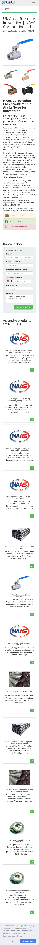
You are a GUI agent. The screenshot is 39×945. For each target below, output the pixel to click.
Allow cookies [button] (28, 941)
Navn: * (9, 254)
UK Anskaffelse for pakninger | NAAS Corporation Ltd (19, 891)
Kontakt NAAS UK (23, 307)
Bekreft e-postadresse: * (16, 270)
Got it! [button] (11, 941)
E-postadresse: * (13, 262)
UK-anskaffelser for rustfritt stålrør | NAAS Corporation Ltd (19, 742)
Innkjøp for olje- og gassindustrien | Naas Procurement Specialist (19, 351)
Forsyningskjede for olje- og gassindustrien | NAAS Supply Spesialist (19, 400)
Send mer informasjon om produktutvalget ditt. (19, 299)
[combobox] (10, 281)
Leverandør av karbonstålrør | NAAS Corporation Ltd (19, 692)
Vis (32, 370)
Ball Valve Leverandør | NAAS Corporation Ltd (19, 595)
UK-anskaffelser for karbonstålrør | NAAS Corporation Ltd (19, 790)
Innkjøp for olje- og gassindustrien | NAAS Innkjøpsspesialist (19, 449)
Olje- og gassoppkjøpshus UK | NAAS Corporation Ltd (19, 497)
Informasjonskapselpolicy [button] (12, 936)
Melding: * (10, 293)
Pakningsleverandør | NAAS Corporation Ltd (19, 841)
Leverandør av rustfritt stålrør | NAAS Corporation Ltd (19, 547)
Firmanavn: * (11, 285)
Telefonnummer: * (14, 277)
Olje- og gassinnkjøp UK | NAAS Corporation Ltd (19, 644)
